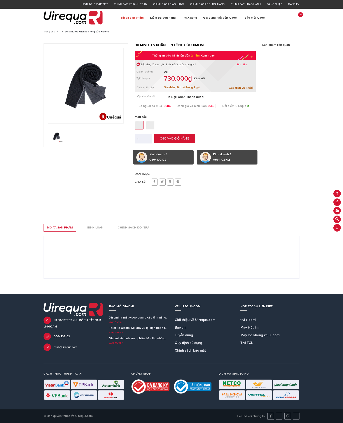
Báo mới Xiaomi (255, 17)
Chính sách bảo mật (190, 350)
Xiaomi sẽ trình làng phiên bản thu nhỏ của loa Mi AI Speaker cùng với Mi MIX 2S (165, 338)
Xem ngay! (208, 55)
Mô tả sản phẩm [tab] (60, 227)
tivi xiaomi (248, 320)
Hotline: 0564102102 (95, 4)
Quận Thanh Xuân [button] (191, 97)
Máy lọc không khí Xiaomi (260, 335)
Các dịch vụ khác (241, 87)
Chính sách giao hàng (168, 4)
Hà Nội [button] (171, 97)
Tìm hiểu (242, 64)
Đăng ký (293, 4)
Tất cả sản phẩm (132, 17)
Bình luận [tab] (95, 227)
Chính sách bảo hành (246, 4)
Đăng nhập (274, 4)
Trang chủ (49, 31)
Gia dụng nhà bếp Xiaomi (220, 17)
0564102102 (62, 336)
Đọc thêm (116, 322)
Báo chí (180, 327)
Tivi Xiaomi (189, 17)
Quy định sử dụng (188, 343)
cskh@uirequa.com (65, 347)
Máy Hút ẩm (249, 327)
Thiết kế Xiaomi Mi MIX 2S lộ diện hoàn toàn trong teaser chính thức (156, 327)
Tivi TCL (246, 343)
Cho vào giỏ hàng (174, 138)
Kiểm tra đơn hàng (163, 17)
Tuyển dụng (184, 335)
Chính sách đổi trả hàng (207, 4)
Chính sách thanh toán (130, 4)
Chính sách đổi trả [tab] (133, 227)
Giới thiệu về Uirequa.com (195, 320)
